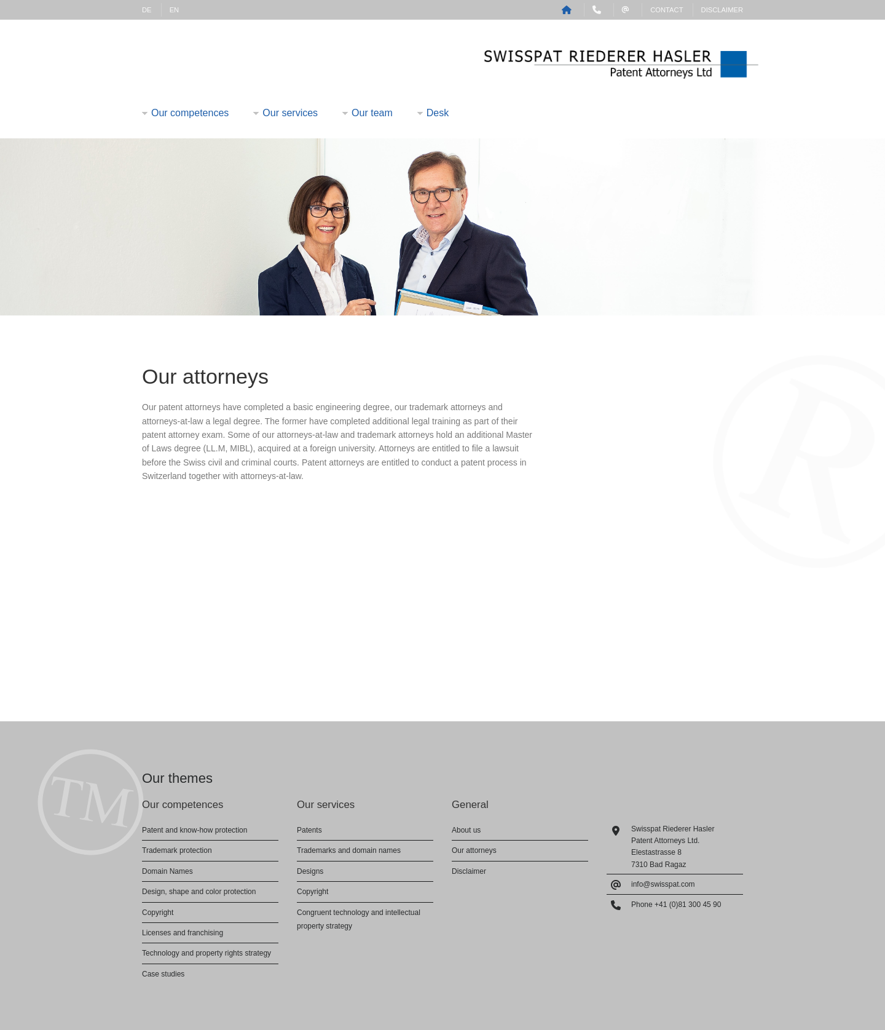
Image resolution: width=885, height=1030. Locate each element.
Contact (666, 10)
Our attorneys (474, 850)
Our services (290, 113)
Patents (309, 830)
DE (147, 10)
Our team (372, 113)
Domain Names (167, 871)
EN (174, 10)
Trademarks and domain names (349, 850)
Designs (310, 871)
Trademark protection (177, 850)
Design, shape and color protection (199, 891)
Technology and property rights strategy (206, 953)
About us (466, 830)
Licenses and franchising (182, 933)
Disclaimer (722, 10)
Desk (438, 113)
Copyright (157, 912)
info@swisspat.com (663, 884)
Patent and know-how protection (194, 830)
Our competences (190, 113)
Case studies (163, 974)
